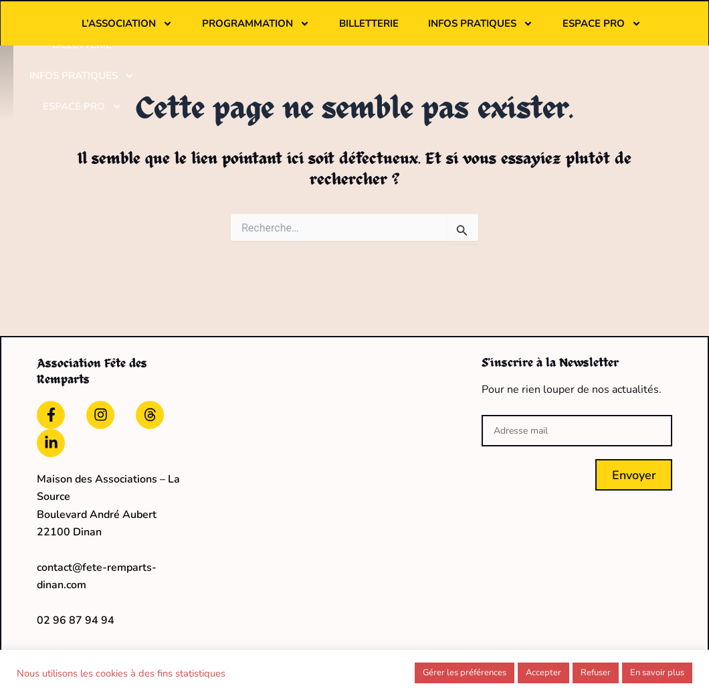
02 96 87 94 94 (75, 614)
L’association (259, 23)
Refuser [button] (596, 673)
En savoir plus (657, 673)
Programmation (388, 23)
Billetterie (501, 23)
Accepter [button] (543, 673)
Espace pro (440, 54)
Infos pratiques (613, 23)
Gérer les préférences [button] (464, 673)
